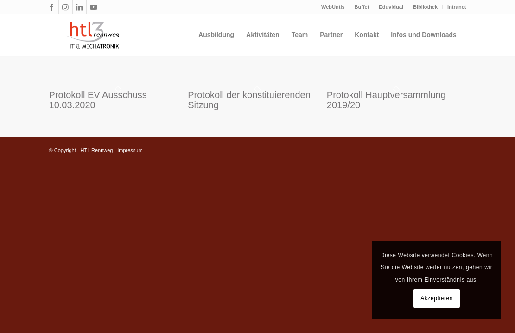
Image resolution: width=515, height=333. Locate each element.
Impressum (129, 150)
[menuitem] (333, 7)
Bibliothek (425, 7)
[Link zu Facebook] (51, 7)
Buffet (362, 7)
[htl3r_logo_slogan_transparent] (90, 35)
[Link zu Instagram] (65, 7)
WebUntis (333, 7)
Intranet (456, 7)
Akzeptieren (436, 298)
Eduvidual (391, 7)
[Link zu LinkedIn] (79, 7)
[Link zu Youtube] (94, 7)
